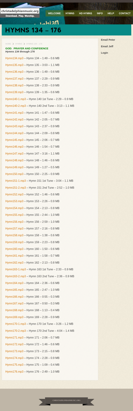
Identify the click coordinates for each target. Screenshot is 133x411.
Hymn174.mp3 (14, 357)
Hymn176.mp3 (14, 371)
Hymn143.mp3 (14, 126)
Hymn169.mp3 (14, 317)
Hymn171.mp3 (14, 337)
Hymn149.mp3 (14, 167)
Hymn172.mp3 (14, 344)
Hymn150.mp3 (14, 174)
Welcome (54, 13)
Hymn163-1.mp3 (15, 269)
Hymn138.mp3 (14, 85)
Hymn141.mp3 (14, 112)
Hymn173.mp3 (14, 351)
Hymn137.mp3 (14, 78)
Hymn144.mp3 (14, 133)
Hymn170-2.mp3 (15, 330)
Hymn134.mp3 (14, 58)
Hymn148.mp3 (14, 160)
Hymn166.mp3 (14, 296)
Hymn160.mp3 (14, 248)
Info (100, 13)
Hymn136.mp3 (14, 71)
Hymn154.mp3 (14, 208)
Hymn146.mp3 (14, 146)
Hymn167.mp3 (14, 303)
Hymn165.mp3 (14, 289)
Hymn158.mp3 (14, 235)
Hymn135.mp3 (14, 65)
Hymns (70, 13)
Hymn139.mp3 (14, 92)
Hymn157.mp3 (14, 228)
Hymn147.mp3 (14, 153)
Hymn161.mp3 (14, 255)
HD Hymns (85, 13)
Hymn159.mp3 (14, 242)
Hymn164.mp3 (14, 283)
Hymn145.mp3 (14, 139)
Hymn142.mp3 (14, 119)
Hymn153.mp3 (14, 201)
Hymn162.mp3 (14, 262)
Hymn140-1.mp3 (15, 99)
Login (104, 52)
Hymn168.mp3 (14, 310)
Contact (125, 13)
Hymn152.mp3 (14, 194)
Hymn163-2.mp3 (15, 276)
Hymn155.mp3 (14, 214)
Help (111, 13)
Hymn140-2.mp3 (15, 105)
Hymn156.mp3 (14, 221)
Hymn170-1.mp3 (15, 323)
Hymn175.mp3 (14, 364)
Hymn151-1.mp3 (15, 180)
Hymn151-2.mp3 (15, 187)
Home (8, 44)
